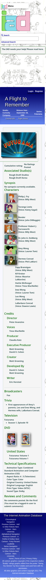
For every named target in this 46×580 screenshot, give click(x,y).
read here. (39, 49)
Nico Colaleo (20, 566)
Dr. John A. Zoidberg (27, 238)
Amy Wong (23, 248)
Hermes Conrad (25, 258)
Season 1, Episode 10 (18, 422)
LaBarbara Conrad (24, 303)
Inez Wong (20, 289)
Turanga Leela (25, 207)
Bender (21, 217)
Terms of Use (20, 558)
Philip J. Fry (23, 196)
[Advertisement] (15, 70)
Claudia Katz (15, 340)
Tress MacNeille (29, 286)
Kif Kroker (20, 273)
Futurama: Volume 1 (19, 455)
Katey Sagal (31, 209)
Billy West (30, 199)
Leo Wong (20, 296)
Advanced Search (8, 42)
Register (39, 91)
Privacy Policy (31, 558)
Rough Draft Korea (18, 177)
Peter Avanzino (16, 322)
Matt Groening (16, 349)
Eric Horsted (15, 382)
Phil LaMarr (31, 261)
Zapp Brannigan (23, 267)
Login (30, 91)
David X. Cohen (16, 352)
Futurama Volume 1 (18, 458)
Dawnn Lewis (28, 306)
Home (11, 558)
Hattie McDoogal (23, 283)
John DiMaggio (32, 220)
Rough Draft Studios (19, 175)
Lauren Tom (31, 251)
